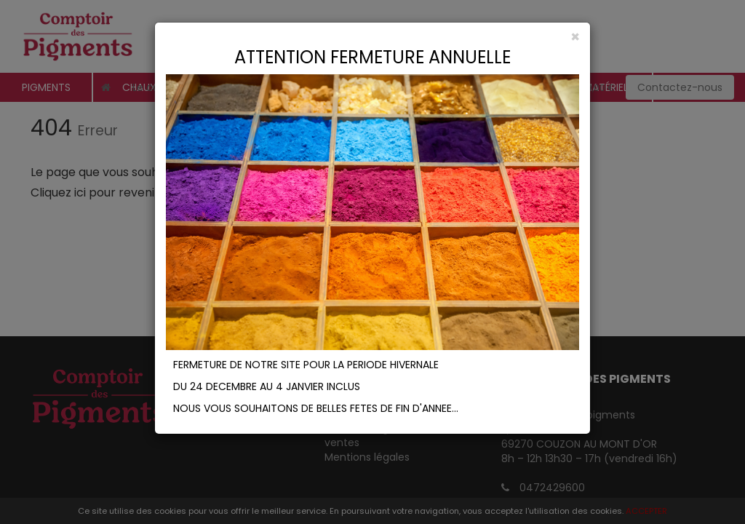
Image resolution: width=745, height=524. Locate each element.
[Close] (372, 37)
